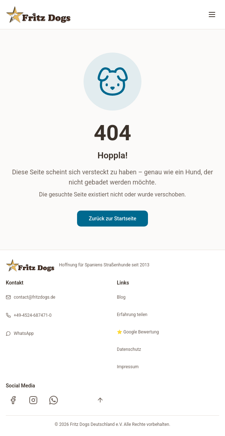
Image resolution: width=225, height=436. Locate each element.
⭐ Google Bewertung (138, 332)
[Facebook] (13, 400)
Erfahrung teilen (132, 314)
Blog (121, 297)
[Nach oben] (100, 400)
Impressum (128, 366)
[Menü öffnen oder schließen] (212, 14)
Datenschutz (129, 349)
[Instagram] (33, 400)
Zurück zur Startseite (112, 218)
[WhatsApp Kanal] (53, 400)
